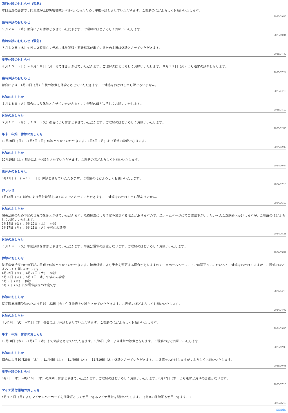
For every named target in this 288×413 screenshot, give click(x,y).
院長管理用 (281, 410)
